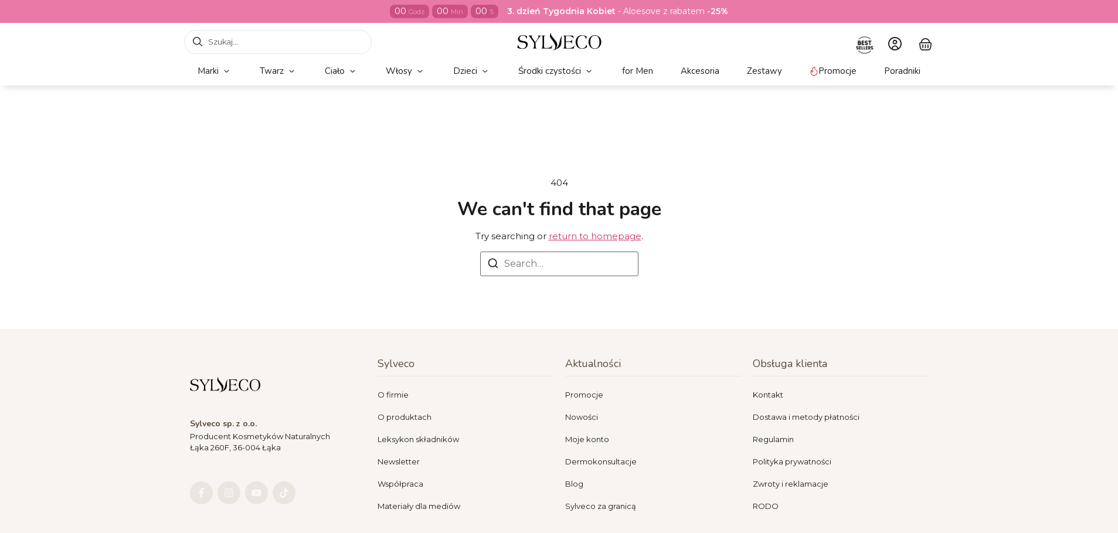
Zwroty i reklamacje (790, 483)
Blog (574, 483)
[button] (215, 71)
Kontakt (768, 394)
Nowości (581, 417)
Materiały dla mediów (419, 506)
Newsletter (399, 461)
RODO (766, 506)
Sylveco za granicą (600, 506)
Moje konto (587, 439)
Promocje (584, 394)
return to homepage (595, 236)
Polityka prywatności (792, 461)
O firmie (393, 394)
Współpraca (400, 483)
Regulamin (773, 439)
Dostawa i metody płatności (806, 417)
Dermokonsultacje (601, 461)
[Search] (493, 265)
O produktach (404, 417)
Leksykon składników (418, 439)
